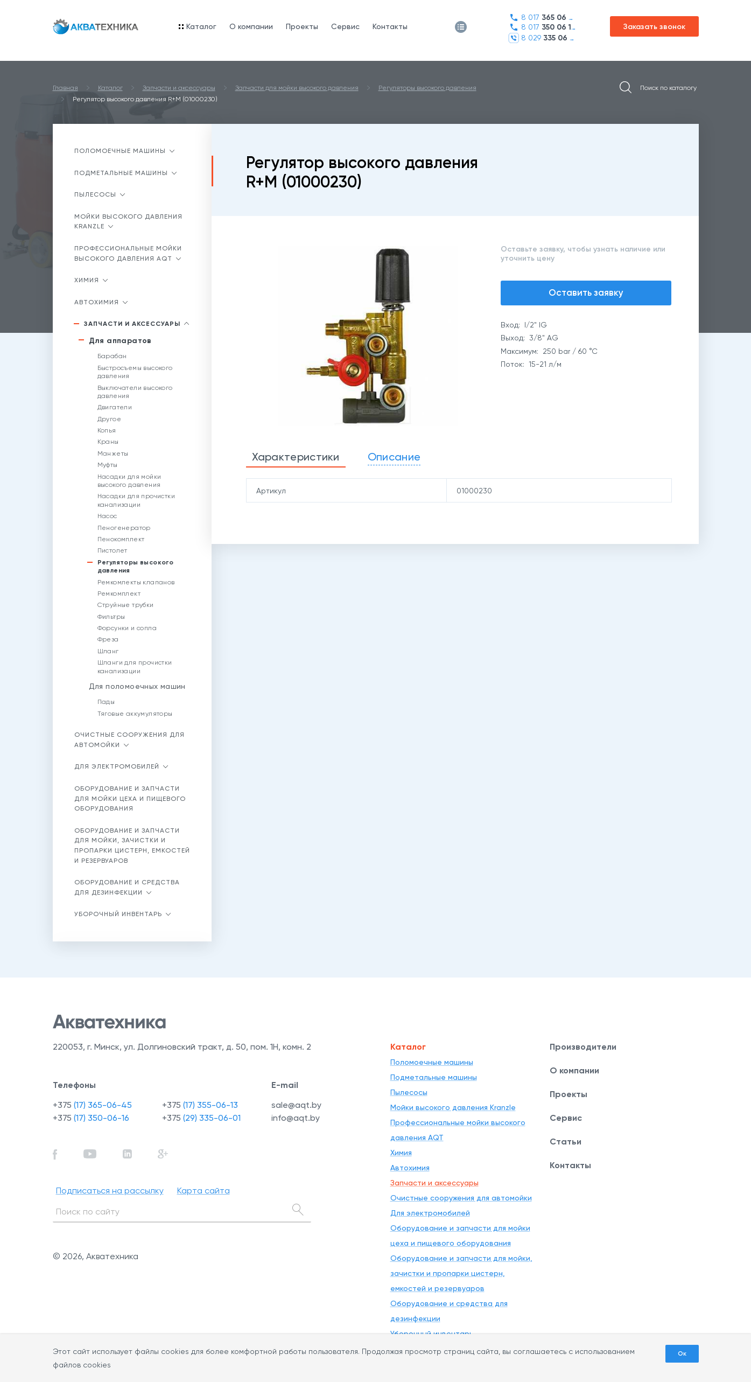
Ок (682, 1353)
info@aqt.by (295, 1118)
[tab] (296, 457)
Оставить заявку (586, 292)
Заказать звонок (654, 26)
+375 (92, 1105)
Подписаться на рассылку (110, 1190)
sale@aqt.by (296, 1105)
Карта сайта (203, 1190)
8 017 (541, 17)
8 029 (541, 38)
